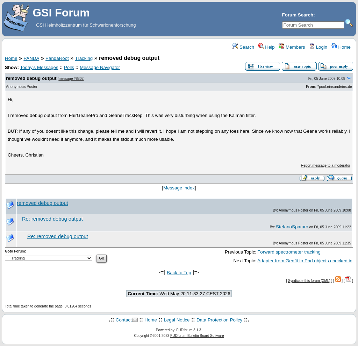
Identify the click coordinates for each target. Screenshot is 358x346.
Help (266, 47)
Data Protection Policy (219, 320)
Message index (179, 188)
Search (243, 47)
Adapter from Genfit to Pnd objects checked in (304, 260)
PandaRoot (57, 58)
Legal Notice (176, 320)
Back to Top (179, 272)
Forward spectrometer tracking (289, 252)
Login (318, 47)
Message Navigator (100, 67)
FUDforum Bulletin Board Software (197, 336)
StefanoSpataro (292, 226)
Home (341, 47)
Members (292, 47)
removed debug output (31, 78)
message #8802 (71, 79)
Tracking (84, 58)
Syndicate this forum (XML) (309, 281)
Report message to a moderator (325, 165)
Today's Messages (39, 67)
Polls (69, 67)
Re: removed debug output (52, 219)
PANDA (31, 58)
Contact (124, 320)
